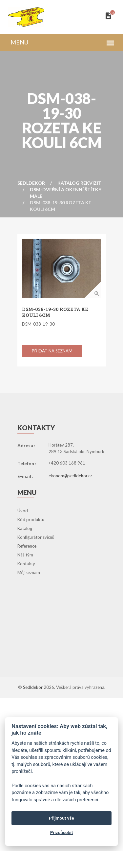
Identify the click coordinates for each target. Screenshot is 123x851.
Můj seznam (28, 572)
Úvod (22, 510)
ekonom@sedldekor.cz (70, 475)
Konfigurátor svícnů (35, 537)
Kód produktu (30, 519)
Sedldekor (31, 183)
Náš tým (25, 554)
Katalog (24, 528)
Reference (26, 546)
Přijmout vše (61, 818)
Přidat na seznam (52, 350)
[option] (61, 268)
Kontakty (26, 563)
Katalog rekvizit (79, 183)
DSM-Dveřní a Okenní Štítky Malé (65, 193)
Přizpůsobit (61, 832)
